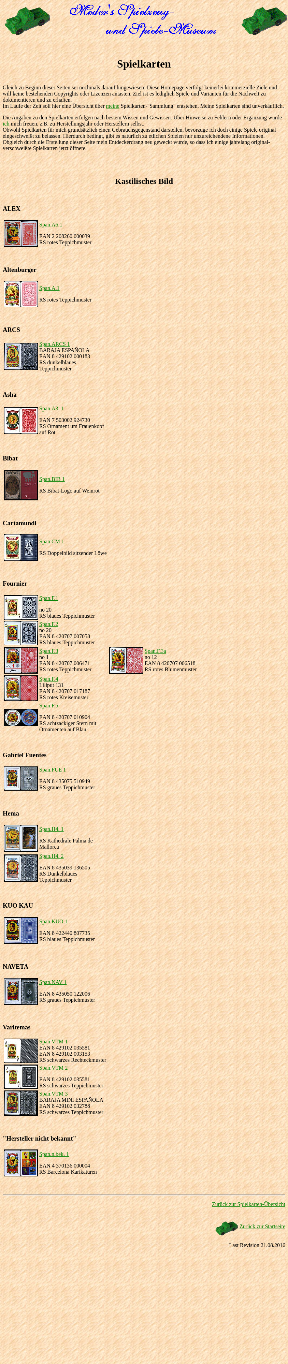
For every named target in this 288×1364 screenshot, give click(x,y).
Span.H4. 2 (51, 856)
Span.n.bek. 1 (54, 1154)
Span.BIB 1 (52, 479)
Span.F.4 (48, 679)
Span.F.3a (155, 651)
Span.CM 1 (51, 541)
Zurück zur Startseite (262, 1226)
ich (6, 124)
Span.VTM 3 (53, 1094)
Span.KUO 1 (53, 921)
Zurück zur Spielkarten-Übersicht (248, 1204)
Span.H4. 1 (51, 829)
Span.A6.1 (50, 225)
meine (112, 106)
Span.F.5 (48, 705)
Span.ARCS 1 (54, 344)
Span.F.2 (48, 624)
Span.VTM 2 (53, 1068)
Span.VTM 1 (53, 1041)
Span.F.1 (48, 598)
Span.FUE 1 (52, 770)
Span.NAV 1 (53, 982)
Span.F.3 (48, 651)
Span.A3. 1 (51, 408)
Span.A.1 (49, 288)
